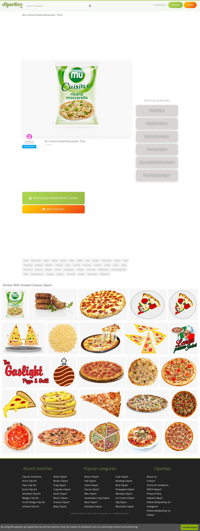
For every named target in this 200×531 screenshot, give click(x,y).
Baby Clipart (60, 506)
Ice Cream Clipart (125, 498)
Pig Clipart (121, 502)
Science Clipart (61, 502)
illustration (92, 274)
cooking (49, 274)
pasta (116, 265)
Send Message (29, 146)
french (117, 260)
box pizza (91, 269)
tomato (76, 265)
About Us (152, 476)
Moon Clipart (91, 476)
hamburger (69, 269)
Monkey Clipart (124, 493)
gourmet (71, 274)
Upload (175, 5)
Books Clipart (60, 480)
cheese (59, 265)
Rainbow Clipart (93, 506)
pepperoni (104, 274)
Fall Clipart (90, 480)
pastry (57, 269)
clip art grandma (31, 476)
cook (68, 265)
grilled (107, 265)
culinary (38, 269)
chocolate (28, 265)
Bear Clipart (90, 502)
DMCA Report (154, 489)
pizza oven (36, 260)
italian (54, 260)
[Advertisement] (76, 39)
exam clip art (29, 489)
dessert (49, 265)
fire (87, 260)
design (81, 274)
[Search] (90, 6)
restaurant (103, 269)
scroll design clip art (33, 502)
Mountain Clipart (125, 506)
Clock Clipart (91, 485)
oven (71, 260)
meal (46, 260)
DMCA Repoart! (53, 209)
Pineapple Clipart (125, 489)
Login (190, 5)
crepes (96, 260)
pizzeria (39, 265)
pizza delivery (37, 274)
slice (126, 260)
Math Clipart (60, 476)
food (26, 260)
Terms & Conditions (157, 485)
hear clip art (29, 485)
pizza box (28, 269)
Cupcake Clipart (62, 489)
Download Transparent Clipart (53, 198)
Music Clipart (60, 498)
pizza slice (106, 260)
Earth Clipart (60, 493)
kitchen (80, 269)
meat (124, 265)
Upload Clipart (154, 498)
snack (63, 260)
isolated (97, 265)
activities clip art (31, 493)
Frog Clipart (59, 485)
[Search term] (59, 5)
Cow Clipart (122, 476)
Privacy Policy (154, 493)
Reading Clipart (124, 480)
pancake (87, 265)
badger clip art (30, 498)
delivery (60, 274)
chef (26, 274)
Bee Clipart (90, 493)
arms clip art (29, 480)
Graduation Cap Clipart (97, 498)
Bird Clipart (122, 485)
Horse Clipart (91, 489)
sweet (79, 260)
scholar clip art (30, 506)
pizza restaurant (118, 269)
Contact (151, 480)
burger (49, 269)
